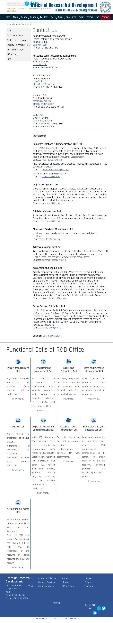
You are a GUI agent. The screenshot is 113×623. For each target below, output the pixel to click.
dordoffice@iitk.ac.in (43, 120)
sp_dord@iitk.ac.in (51, 239)
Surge (88, 578)
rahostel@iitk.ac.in (51, 176)
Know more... (18, 398)
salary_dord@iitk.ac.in (52, 327)
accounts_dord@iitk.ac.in (54, 298)
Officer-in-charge (15, 49)
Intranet (65, 578)
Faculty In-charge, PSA (18, 45)
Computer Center (46, 586)
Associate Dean (15, 35)
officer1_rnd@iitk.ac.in (43, 84)
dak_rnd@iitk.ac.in (51, 335)
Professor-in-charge (17, 40)
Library (65, 582)
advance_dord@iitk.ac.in (54, 260)
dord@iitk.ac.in (40, 44)
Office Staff (12, 54)
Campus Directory (46, 582)
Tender (88, 582)
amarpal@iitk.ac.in (42, 101)
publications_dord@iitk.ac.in (55, 169)
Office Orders (68, 586)
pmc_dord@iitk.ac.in (51, 203)
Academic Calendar (47, 578)
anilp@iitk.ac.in (40, 81)
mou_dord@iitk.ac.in (52, 159)
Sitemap (56, 602)
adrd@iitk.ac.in (40, 64)
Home (21, 24)
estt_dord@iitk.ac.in (51, 221)
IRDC (9, 59)
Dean (9, 30)
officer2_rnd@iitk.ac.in (43, 104)
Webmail (89, 586)
